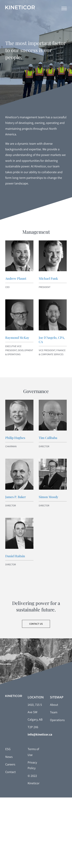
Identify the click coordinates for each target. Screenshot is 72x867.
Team (53, 712)
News (8, 757)
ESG (8, 749)
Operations (57, 720)
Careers (10, 764)
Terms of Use (33, 752)
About (54, 705)
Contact (10, 772)
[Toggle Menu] (64, 8)
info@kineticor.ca (40, 734)
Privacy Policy (32, 765)
